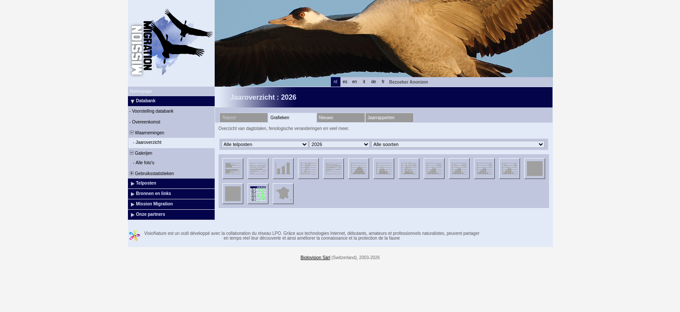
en (354, 81)
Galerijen (141, 153)
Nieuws (326, 117)
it (364, 81)
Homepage (141, 91)
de (373, 81)
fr (383, 81)
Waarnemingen (146, 132)
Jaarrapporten (381, 117)
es (345, 81)
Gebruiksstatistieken (151, 173)
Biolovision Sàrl (315, 257)
